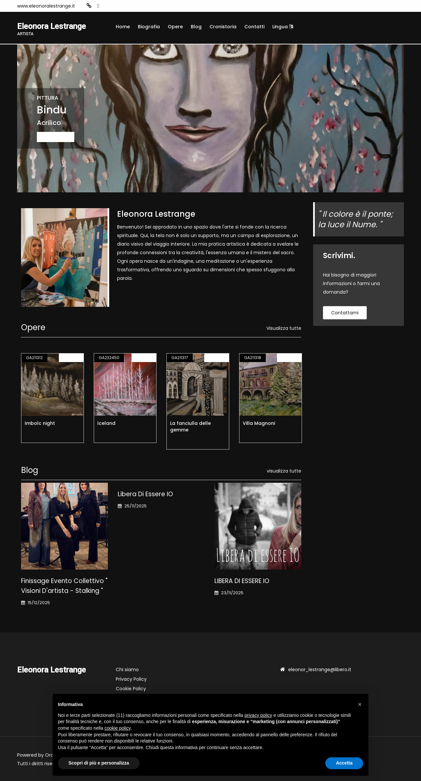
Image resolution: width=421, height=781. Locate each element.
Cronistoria (223, 26)
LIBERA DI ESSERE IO (241, 580)
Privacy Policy (131, 679)
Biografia (149, 26)
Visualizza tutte (283, 328)
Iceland (106, 423)
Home (123, 26)
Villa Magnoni (259, 423)
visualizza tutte (284, 471)
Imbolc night (40, 423)
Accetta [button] (344, 763)
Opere (175, 26)
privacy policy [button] (258, 715)
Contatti (254, 26)
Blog (196, 26)
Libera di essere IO (145, 494)
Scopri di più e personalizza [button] (98, 763)
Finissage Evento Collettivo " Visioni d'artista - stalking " (64, 585)
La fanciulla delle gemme (190, 426)
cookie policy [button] (118, 728)
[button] (360, 704)
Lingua (282, 26)
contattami (345, 312)
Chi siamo (127, 669)
